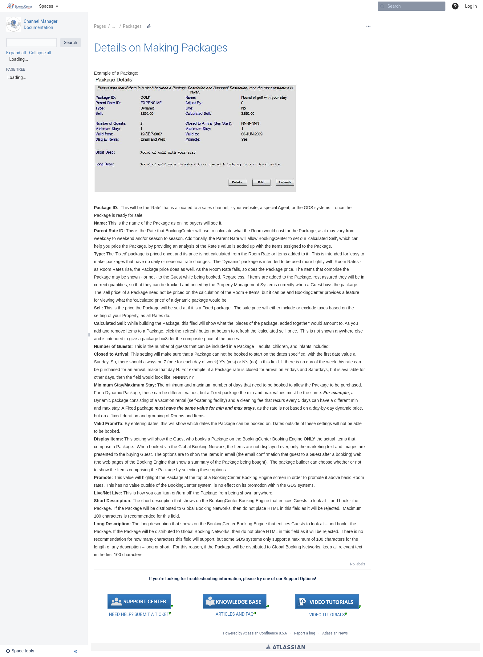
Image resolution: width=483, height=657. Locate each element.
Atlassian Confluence (260, 633)
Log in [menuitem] (471, 6)
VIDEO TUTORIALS (328, 614)
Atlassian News (335, 633)
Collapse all (40, 52)
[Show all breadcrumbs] (114, 26)
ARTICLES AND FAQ (236, 614)
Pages (100, 26)
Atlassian (285, 647)
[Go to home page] (19, 6)
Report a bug (304, 633)
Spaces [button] (46, 6)
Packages (132, 26)
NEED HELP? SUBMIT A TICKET (140, 614)
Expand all (16, 52)
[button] (455, 6)
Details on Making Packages (161, 47)
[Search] (382, 6)
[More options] (368, 26)
